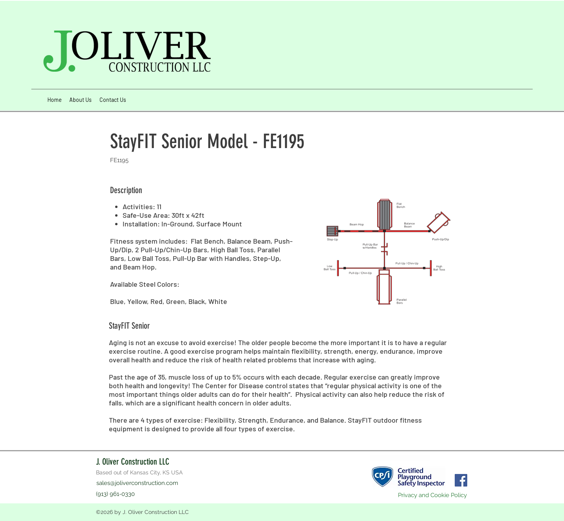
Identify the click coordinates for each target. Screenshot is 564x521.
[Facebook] (461, 480)
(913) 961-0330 (115, 493)
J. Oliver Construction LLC (132, 461)
